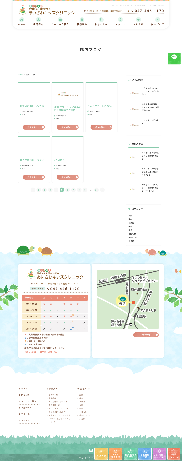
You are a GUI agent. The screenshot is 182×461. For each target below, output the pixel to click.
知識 (130, 226)
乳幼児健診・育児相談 (58, 402)
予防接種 (52, 398)
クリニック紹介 (60, 24)
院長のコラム (133, 237)
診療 (57, 119)
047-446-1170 (63, 289)
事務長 (131, 223)
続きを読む (33, 127)
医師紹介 (38, 24)
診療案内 (82, 24)
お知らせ (138, 24)
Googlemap (145, 335)
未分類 (131, 241)
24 (96, 190)
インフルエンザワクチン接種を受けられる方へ (59, 410)
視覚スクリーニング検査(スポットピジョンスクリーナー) (59, 418)
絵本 (23, 114)
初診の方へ (101, 24)
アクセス (120, 24)
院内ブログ (157, 24)
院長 (57, 169)
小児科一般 (53, 395)
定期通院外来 (54, 405)
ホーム (21, 24)
